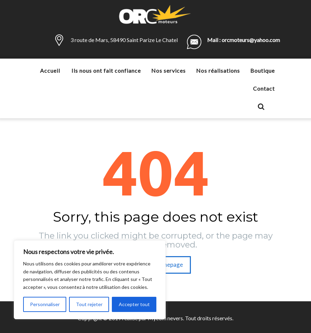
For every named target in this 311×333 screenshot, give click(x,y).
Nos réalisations (218, 70)
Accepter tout (134, 304)
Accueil (50, 70)
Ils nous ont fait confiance (106, 70)
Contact (264, 88)
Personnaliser (45, 304)
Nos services (168, 70)
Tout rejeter (89, 304)
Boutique (262, 70)
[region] (90, 279)
